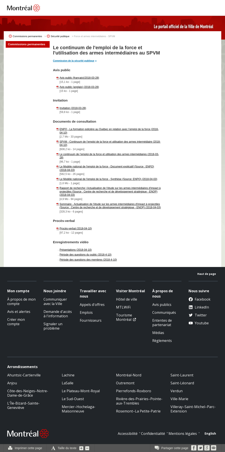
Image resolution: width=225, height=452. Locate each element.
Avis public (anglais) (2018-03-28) (79, 87)
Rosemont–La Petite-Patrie (138, 411)
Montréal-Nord (128, 375)
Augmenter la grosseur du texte (81, 448)
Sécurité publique (60, 36)
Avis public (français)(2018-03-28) (79, 77)
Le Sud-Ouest (73, 398)
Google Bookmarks (207, 447)
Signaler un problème (53, 326)
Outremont (125, 383)
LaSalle (67, 383)
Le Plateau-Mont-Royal (81, 390)
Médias (158, 332)
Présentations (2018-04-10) (76, 249)
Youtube (199, 323)
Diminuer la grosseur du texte (87, 448)
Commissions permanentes (27, 36)
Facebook (199, 299)
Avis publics (161, 304)
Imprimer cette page (28, 448)
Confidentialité (153, 433)
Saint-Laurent (182, 375)
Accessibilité (128, 433)
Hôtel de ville (126, 299)
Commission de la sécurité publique (73, 60)
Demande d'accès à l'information (58, 313)
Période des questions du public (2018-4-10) (85, 254)
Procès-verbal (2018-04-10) (76, 228)
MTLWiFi (123, 307)
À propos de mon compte (21, 301)
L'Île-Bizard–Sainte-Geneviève (23, 405)
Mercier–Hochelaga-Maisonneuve (78, 409)
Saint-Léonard (182, 383)
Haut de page (206, 274)
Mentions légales (183, 433)
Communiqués (164, 312)
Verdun (177, 390)
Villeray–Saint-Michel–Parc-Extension (193, 409)
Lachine (68, 375)
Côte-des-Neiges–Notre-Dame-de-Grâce (27, 393)
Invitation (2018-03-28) (73, 108)
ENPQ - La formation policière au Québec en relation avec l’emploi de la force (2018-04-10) (109, 131)
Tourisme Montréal (124, 317)
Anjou (12, 383)
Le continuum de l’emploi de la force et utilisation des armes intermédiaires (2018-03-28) (109, 156)
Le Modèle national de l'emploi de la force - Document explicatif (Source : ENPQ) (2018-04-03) (107, 168)
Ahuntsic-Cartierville (24, 375)
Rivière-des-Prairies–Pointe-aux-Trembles (139, 401)
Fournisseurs (91, 320)
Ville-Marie (179, 398)
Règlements (162, 340)
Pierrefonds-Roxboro (133, 390)
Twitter (198, 315)
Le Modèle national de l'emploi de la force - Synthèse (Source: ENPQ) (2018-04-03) (108, 179)
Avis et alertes (18, 311)
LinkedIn (199, 307)
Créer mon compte (16, 321)
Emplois (86, 312)
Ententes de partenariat (162, 322)
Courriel (213, 447)
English (210, 433)
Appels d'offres (92, 304)
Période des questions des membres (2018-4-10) (88, 259)
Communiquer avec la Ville (55, 301)
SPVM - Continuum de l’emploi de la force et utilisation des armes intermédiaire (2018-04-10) (110, 143)
